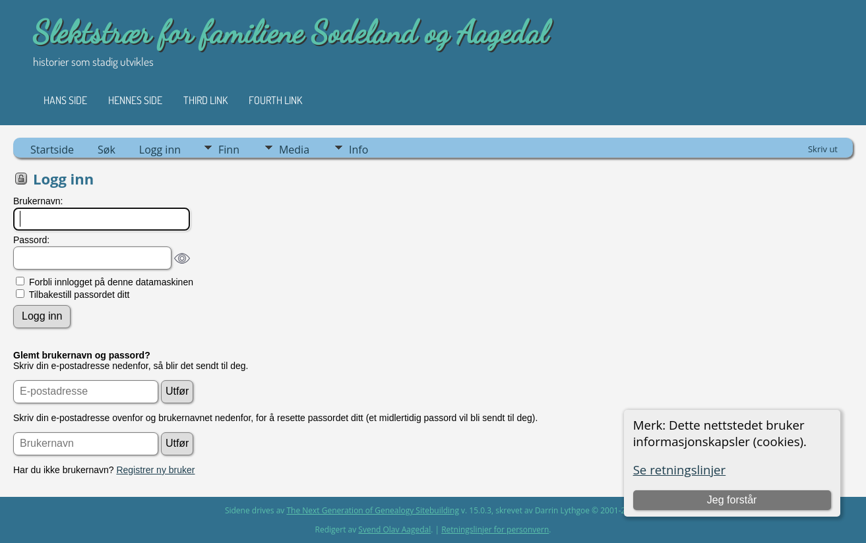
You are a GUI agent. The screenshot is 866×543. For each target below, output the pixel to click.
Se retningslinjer (679, 469)
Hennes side (135, 100)
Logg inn (160, 149)
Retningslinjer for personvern (495, 529)
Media (294, 149)
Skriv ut (823, 149)
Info (358, 149)
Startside (52, 149)
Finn (228, 149)
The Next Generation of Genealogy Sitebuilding (372, 510)
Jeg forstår (732, 499)
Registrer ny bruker (155, 470)
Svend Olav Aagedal (394, 529)
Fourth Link (275, 100)
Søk (106, 149)
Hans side (65, 100)
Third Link (205, 100)
